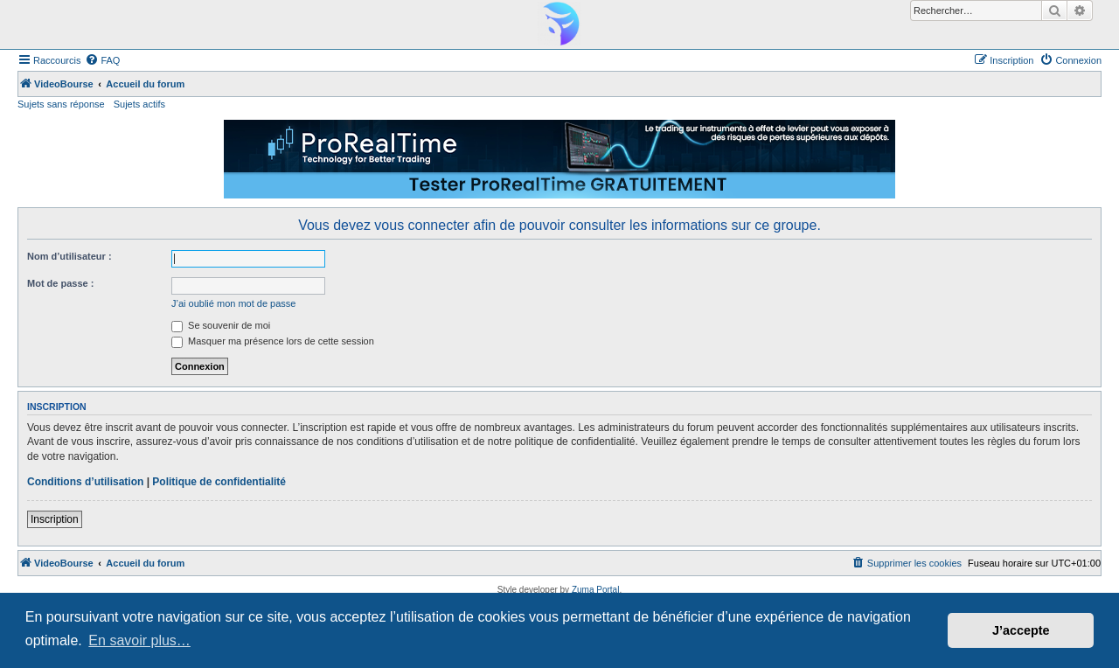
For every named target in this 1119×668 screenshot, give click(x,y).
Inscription (55, 519)
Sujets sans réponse (61, 104)
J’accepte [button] (1021, 630)
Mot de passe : (60, 283)
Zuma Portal (595, 590)
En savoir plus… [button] (139, 640)
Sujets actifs (139, 104)
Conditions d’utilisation (85, 482)
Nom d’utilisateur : (69, 256)
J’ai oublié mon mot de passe (233, 303)
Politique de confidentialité (219, 482)
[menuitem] (102, 60)
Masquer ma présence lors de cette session (272, 341)
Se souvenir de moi (220, 325)
